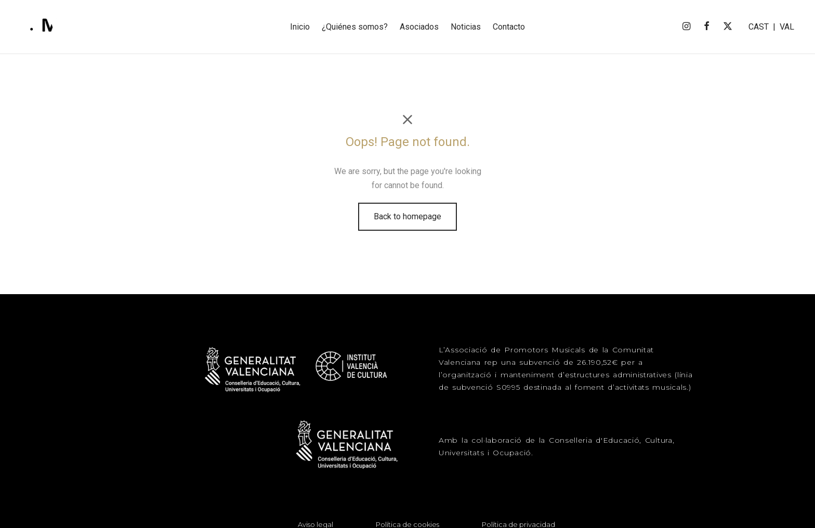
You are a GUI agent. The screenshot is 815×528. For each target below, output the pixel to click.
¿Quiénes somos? (355, 27)
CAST (758, 27)
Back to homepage (407, 222)
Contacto (509, 27)
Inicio (300, 27)
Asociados (419, 27)
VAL (787, 27)
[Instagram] (686, 26)
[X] (728, 26)
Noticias (466, 27)
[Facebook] (707, 26)
